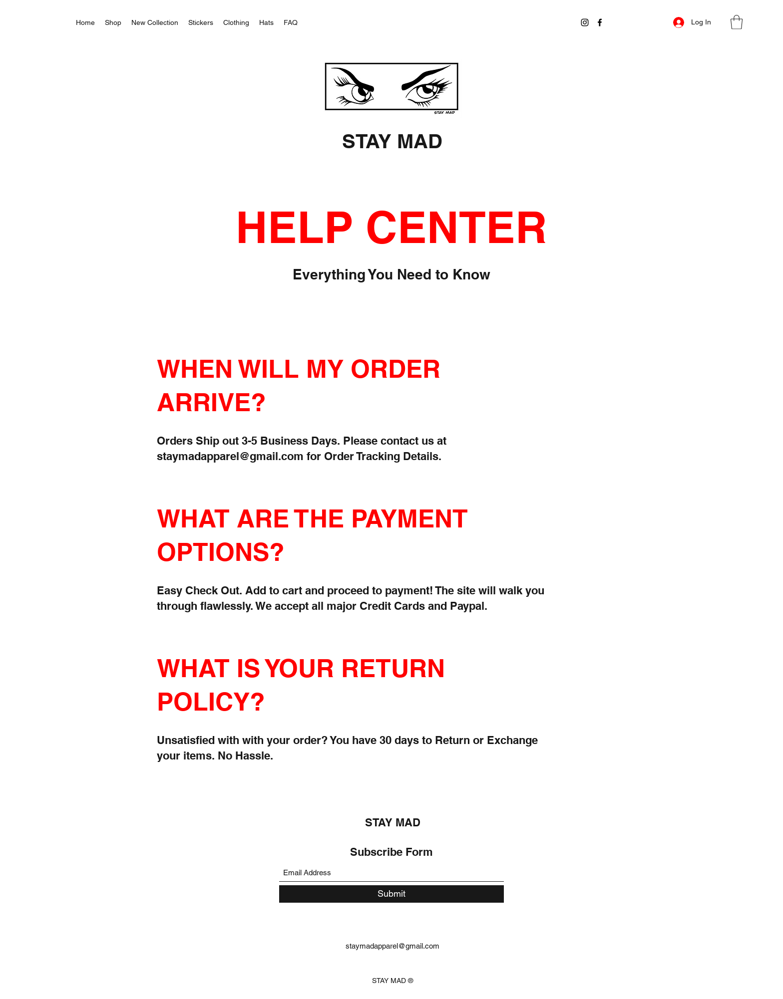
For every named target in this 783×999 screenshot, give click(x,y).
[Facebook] (600, 22)
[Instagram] (585, 22)
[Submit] (391, 894)
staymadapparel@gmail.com (230, 456)
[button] (737, 22)
